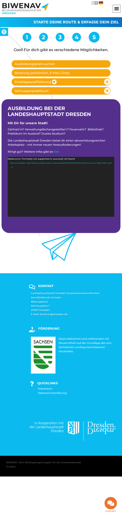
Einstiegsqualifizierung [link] (36, 82)
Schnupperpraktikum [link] (32, 91)
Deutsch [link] (101, 3)
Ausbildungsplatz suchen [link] (35, 64)
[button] (116, 9)
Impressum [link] (45, 388)
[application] (61, 187)
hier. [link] (57, 151)
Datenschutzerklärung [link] (52, 393)
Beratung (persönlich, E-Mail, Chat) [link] (42, 73)
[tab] (61, 64)
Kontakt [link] (110, 511)
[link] (4, 32)
